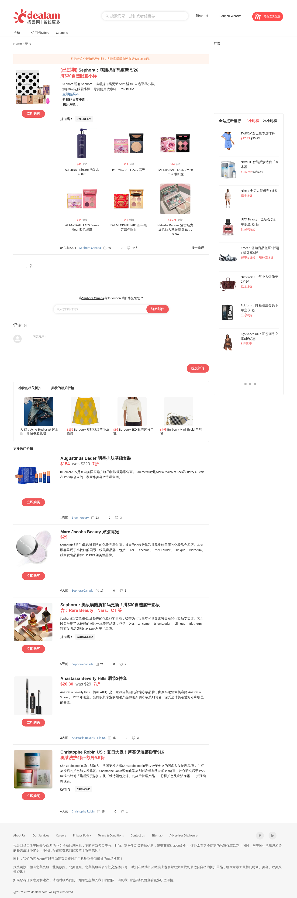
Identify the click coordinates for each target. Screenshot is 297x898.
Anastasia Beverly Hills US (89, 738)
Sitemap (157, 835)
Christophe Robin (83, 811)
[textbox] (145, 16)
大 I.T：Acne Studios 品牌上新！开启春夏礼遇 (39, 431)
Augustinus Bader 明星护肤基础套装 (134, 461)
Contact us (138, 835)
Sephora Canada (90, 248)
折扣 (18, 32)
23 (95, 518)
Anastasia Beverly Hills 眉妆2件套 (134, 681)
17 (99, 591)
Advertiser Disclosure (183, 835)
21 (99, 664)
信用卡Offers (40, 33)
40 (107, 248)
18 (112, 738)
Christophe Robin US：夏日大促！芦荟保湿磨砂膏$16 (134, 755)
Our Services (41, 835)
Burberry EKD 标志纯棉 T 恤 (133, 431)
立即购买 (33, 114)
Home (17, 43)
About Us (19, 835)
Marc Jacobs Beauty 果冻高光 (134, 535)
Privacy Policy (82, 835)
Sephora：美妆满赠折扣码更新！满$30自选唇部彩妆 (134, 608)
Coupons (64, 32)
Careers (61, 835)
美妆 (27, 43)
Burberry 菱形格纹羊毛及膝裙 (88, 431)
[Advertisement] (111, 278)
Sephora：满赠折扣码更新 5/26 (134, 73)
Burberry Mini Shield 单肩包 (181, 431)
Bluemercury (80, 518)
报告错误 (197, 248)
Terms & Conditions (111, 835)
